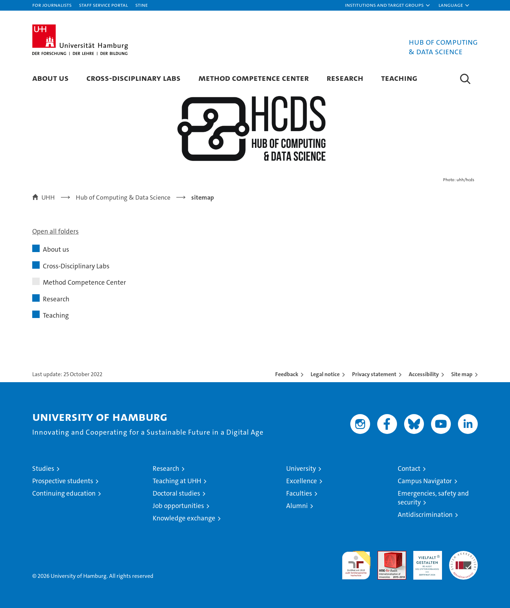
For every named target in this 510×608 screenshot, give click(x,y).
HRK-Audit (425, 554)
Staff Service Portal (103, 5)
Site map (461, 374)
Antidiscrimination (425, 514)
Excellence (301, 480)
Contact (409, 468)
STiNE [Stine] (141, 5)
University (301, 468)
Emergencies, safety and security (433, 498)
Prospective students (62, 480)
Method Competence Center (253, 78)
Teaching (399, 78)
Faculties (299, 493)
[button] (388, 5)
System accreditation (463, 558)
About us (50, 78)
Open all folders (55, 231)
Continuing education (64, 493)
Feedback (286, 374)
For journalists (52, 5)
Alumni (297, 505)
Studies (43, 468)
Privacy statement (374, 374)
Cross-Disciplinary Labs (133, 78)
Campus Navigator (425, 480)
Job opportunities (178, 505)
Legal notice (325, 374)
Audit (384, 554)
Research (345, 78)
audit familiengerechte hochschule (356, 562)
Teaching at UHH (177, 480)
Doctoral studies (176, 493)
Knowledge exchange (184, 518)
